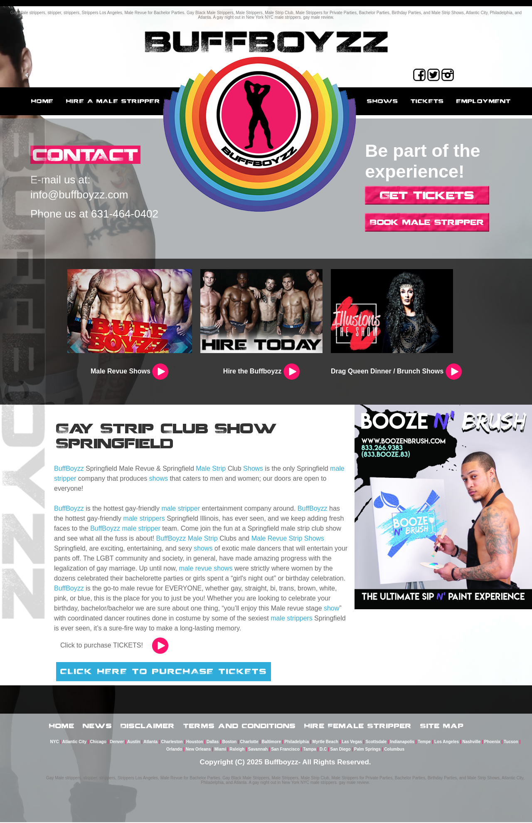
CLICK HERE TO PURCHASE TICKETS (163, 671)
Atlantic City (74, 742)
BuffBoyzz (69, 468)
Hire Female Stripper (358, 726)
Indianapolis (402, 742)
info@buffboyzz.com (79, 195)
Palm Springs (367, 750)
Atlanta (150, 742)
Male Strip (211, 468)
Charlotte (249, 742)
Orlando (174, 750)
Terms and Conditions (239, 726)
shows (158, 478)
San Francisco (285, 750)
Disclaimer (148, 726)
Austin (133, 742)
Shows (382, 101)
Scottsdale (376, 742)
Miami (220, 750)
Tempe (424, 742)
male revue (195, 568)
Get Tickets (427, 195)
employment (483, 101)
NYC (54, 742)
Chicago (98, 742)
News (97, 726)
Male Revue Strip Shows (287, 538)
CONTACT (86, 155)
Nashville (471, 742)
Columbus (394, 750)
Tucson (511, 742)
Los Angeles (446, 742)
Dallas (213, 742)
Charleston (171, 742)
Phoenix (492, 742)
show (331, 608)
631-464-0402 (124, 214)
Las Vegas (352, 742)
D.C (323, 750)
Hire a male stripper (113, 101)
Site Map (442, 726)
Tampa (309, 750)
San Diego (340, 750)
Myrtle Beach (325, 742)
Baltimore (271, 742)
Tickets (427, 101)
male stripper (181, 508)
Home (42, 101)
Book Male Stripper (427, 222)
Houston (194, 742)
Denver (117, 742)
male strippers (144, 518)
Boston (229, 742)
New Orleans (198, 750)
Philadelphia (296, 742)
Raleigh (236, 750)
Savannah (258, 750)
